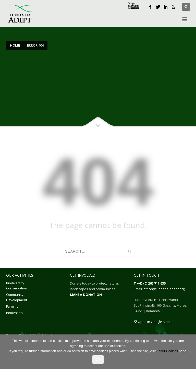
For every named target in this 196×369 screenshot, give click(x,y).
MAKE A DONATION (86, 294)
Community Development (16, 297)
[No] (189, 351)
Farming (12, 306)
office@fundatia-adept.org (164, 289)
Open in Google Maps (153, 321)
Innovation (14, 312)
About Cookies (167, 351)
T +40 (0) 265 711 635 (150, 283)
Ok (98, 359)
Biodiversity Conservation (16, 286)
